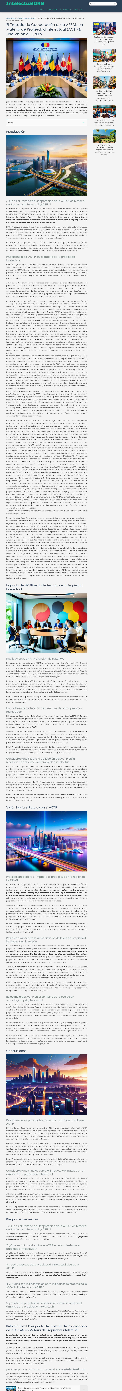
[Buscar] (115, 3)
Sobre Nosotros (65, 9)
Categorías (51, 9)
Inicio (42, 9)
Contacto (78, 9)
